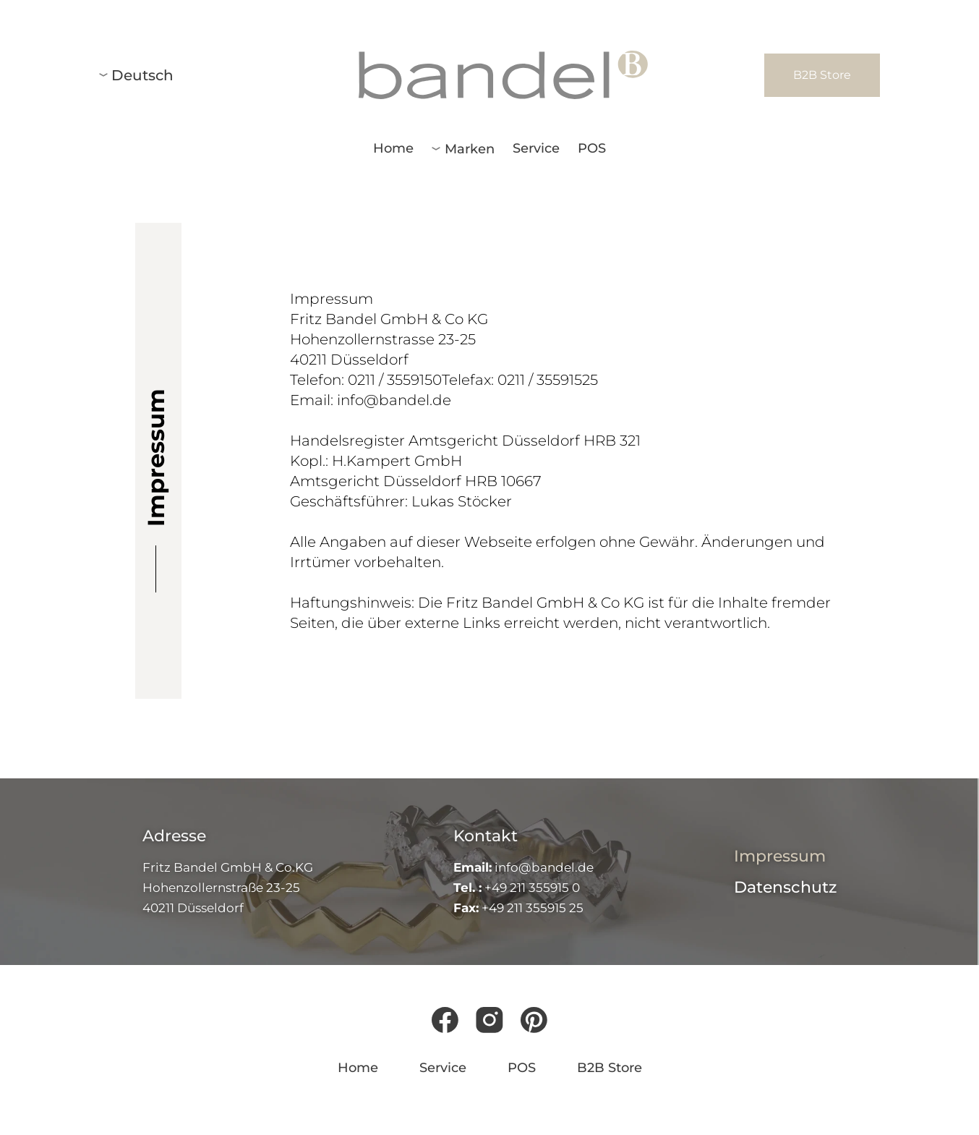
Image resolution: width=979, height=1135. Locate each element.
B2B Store (609, 1068)
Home (393, 148)
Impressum (780, 856)
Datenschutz (785, 887)
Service (536, 148)
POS (592, 148)
